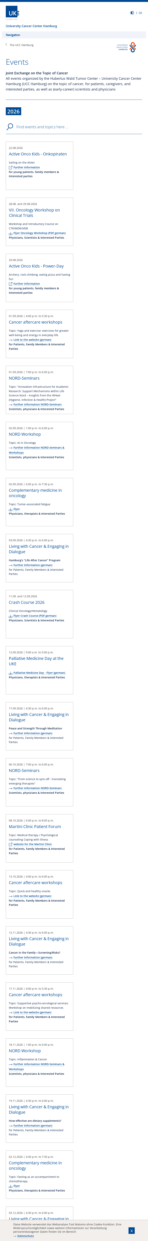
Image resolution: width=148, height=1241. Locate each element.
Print (9, 1195)
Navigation (13, 35)
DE (140, 13)
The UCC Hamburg (22, 45)
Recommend (25, 1195)
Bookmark (41, 1195)
